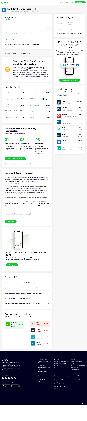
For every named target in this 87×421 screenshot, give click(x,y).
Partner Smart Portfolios (78, 396)
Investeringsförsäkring (77, 393)
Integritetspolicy (59, 389)
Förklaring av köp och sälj (78, 373)
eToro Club (74, 391)
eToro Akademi (75, 377)
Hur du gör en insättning (61, 365)
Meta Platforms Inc (43, 363)
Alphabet (40, 365)
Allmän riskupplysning (60, 393)
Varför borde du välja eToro (44, 388)
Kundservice (57, 376)
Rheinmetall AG (42, 379)
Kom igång (10, 221)
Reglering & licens (59, 391)
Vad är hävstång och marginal (76, 370)
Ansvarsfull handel (76, 367)
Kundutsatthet (58, 378)
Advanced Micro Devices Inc (45, 376)
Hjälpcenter (57, 363)
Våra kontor (41, 395)
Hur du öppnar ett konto (61, 369)
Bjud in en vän (75, 387)
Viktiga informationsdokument (61, 399)
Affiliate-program (75, 389)
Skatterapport (75, 375)
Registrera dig (80, 2)
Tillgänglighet (42, 397)
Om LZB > (14, 53)
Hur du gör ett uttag (60, 367)
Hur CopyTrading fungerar (75, 363)
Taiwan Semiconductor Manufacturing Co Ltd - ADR (44, 369)
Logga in (71, 2)
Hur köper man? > (25, 53)
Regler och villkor (59, 396)
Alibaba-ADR (41, 373)
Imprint (40, 400)
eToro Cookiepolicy (59, 387)
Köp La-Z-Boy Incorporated (69, 80)
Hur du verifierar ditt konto (60, 372)
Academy (32, 164)
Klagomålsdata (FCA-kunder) (60, 403)
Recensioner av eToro (44, 391)
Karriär (40, 393)
